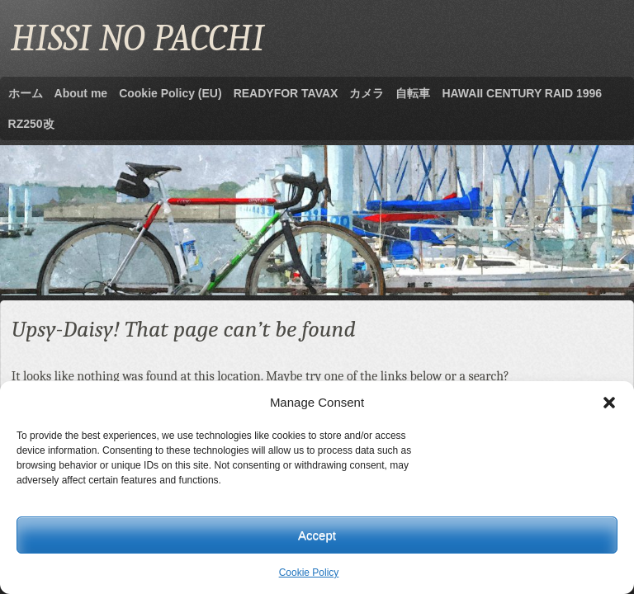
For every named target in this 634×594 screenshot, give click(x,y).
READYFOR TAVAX (286, 93)
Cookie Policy (309, 572)
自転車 (412, 93)
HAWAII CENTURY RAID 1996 (522, 93)
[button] (609, 402)
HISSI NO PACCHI (137, 37)
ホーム (25, 93)
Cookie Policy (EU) (170, 93)
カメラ (366, 93)
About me (81, 93)
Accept (317, 535)
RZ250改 (31, 123)
